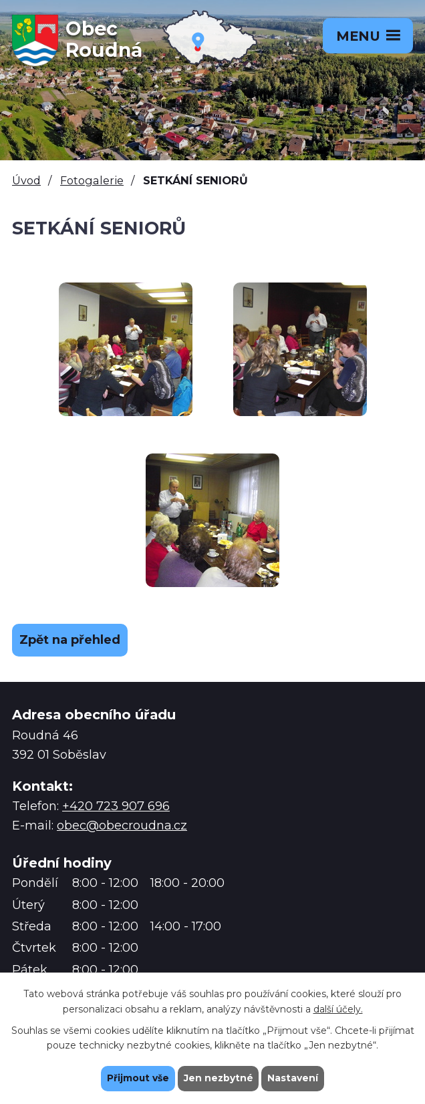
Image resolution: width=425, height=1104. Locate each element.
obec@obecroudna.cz (122, 825)
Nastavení (294, 1078)
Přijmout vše (137, 1078)
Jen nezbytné (219, 1078)
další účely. (338, 1008)
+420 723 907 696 (116, 806)
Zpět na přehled (69, 639)
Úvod (26, 180)
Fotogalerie (92, 180)
